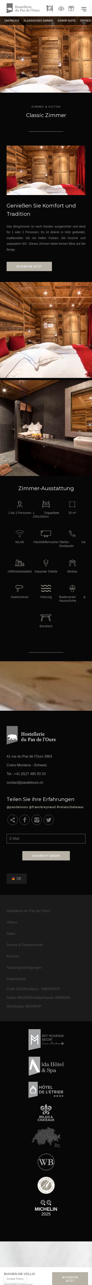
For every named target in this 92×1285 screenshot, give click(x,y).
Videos (12, 922)
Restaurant (49, 8)
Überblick (11, 20)
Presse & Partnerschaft (25, 945)
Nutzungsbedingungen (24, 967)
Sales (11, 933)
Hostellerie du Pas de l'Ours (28, 911)
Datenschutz (16, 979)
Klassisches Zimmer (38, 20)
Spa (61, 8)
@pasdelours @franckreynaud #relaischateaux (46, 802)
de (19, 878)
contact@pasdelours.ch (25, 782)
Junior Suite (66, 20)
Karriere (13, 956)
